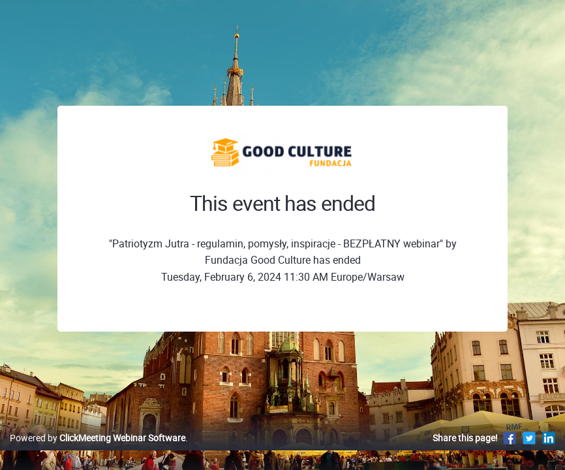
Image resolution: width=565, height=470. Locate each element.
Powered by (97, 451)
